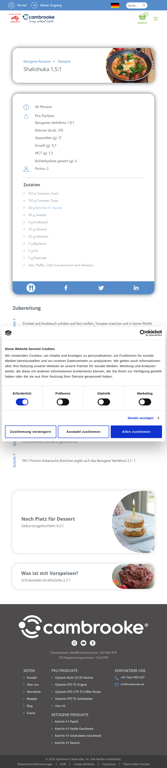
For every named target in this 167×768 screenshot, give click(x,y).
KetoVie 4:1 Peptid (66, 721)
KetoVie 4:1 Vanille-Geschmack (74, 729)
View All (60, 706)
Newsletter (34, 692)
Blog (29, 706)
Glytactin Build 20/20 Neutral (74, 678)
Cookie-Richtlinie (83, 764)
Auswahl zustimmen (84, 431)
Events (31, 713)
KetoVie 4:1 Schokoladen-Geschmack (78, 736)
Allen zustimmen (136, 431)
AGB (63, 764)
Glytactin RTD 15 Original (71, 684)
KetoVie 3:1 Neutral (67, 743)
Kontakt (32, 678)
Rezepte (32, 699)
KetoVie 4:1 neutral (48, 208)
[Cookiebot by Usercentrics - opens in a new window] (143, 333)
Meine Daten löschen (136, 764)
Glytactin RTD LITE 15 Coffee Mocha (78, 692)
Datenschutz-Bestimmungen (34, 764)
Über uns (32, 684)
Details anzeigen (141, 418)
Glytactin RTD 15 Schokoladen (74, 699)
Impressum (109, 764)
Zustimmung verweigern (30, 431)
